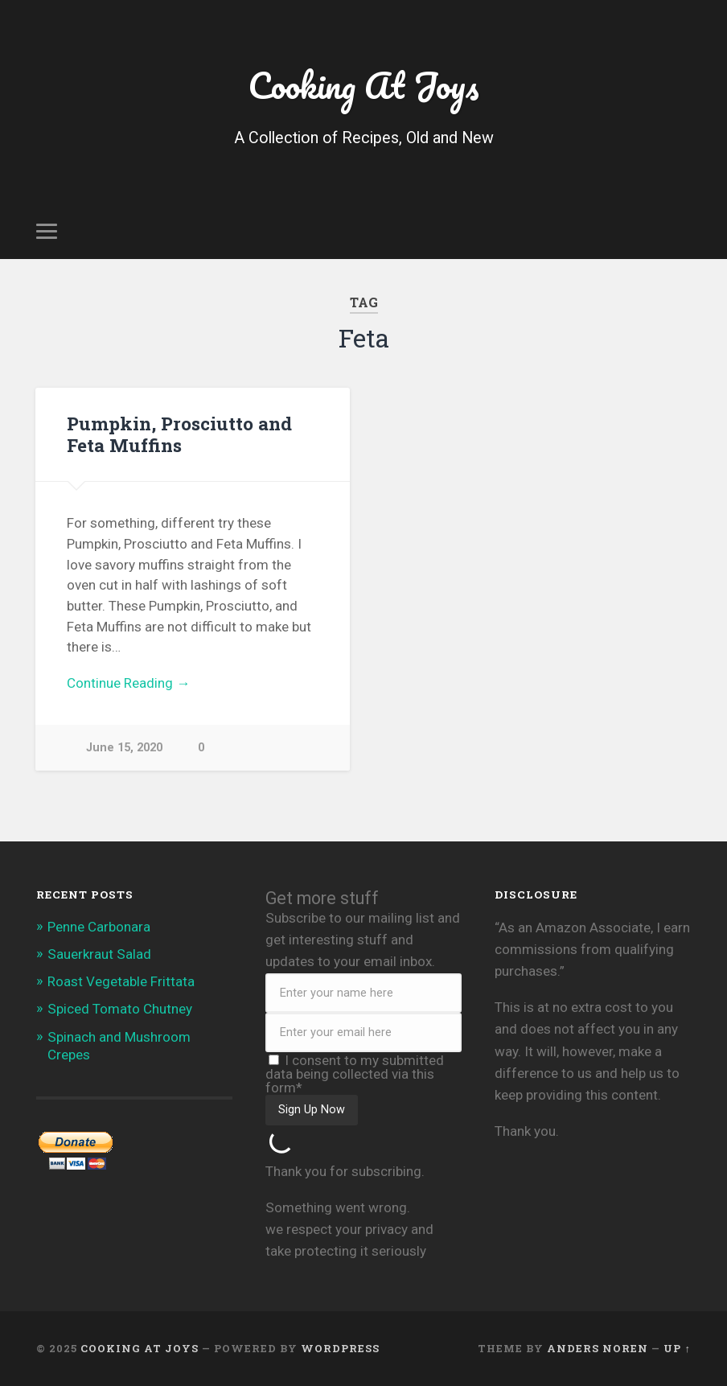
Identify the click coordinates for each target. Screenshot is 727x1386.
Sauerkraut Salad (99, 954)
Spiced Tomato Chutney (119, 1009)
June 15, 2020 (124, 748)
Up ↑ (676, 1348)
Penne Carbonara (98, 927)
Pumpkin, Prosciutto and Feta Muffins (179, 434)
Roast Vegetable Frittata (121, 981)
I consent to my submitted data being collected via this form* (354, 1074)
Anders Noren (597, 1348)
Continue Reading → (128, 683)
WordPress (340, 1348)
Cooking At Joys (363, 84)
